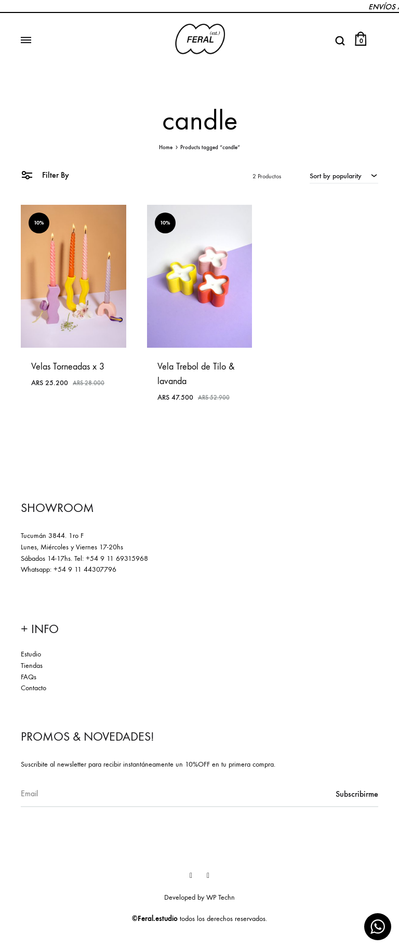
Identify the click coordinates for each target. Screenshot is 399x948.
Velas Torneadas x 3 (67, 366)
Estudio (31, 654)
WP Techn (220, 897)
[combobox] (344, 175)
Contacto (33, 688)
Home (165, 147)
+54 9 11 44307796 (85, 569)
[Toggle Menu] (26, 40)
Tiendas (32, 665)
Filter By (45, 174)
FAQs (28, 677)
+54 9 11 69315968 (117, 558)
